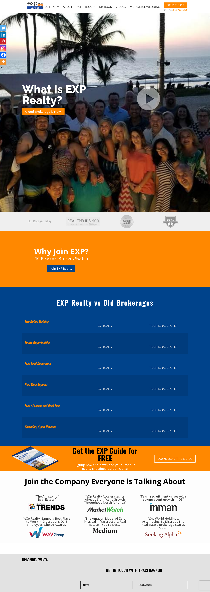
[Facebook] (3, 55)
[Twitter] (3, 28)
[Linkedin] (3, 35)
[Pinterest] (3, 41)
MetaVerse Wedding (145, 7)
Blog (89, 7)
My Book (106, 7)
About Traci (72, 7)
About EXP (48, 7)
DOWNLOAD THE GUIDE (175, 459)
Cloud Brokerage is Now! (43, 112)
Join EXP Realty (61, 268)
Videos (121, 7)
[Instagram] (3, 48)
